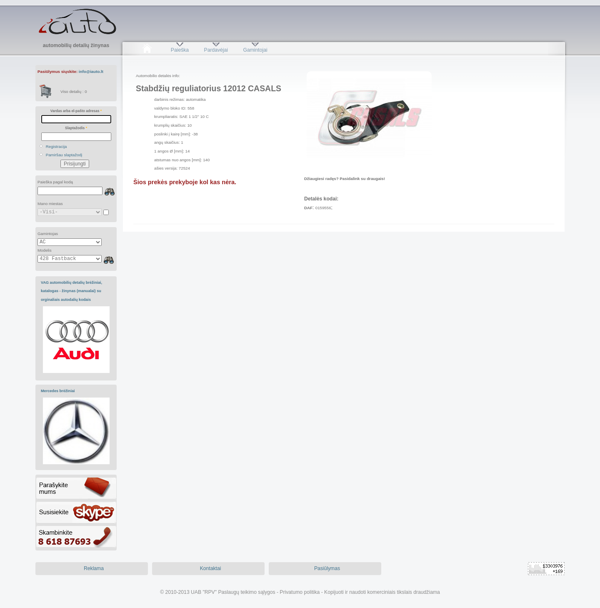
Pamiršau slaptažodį (64, 155)
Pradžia (146, 50)
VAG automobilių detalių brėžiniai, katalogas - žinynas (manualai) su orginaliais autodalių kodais (71, 291)
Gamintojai (255, 50)
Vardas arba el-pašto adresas (76, 111)
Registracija (56, 146)
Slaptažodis (76, 128)
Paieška (180, 50)
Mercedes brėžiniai (58, 391)
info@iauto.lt (91, 71)
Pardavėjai (216, 50)
